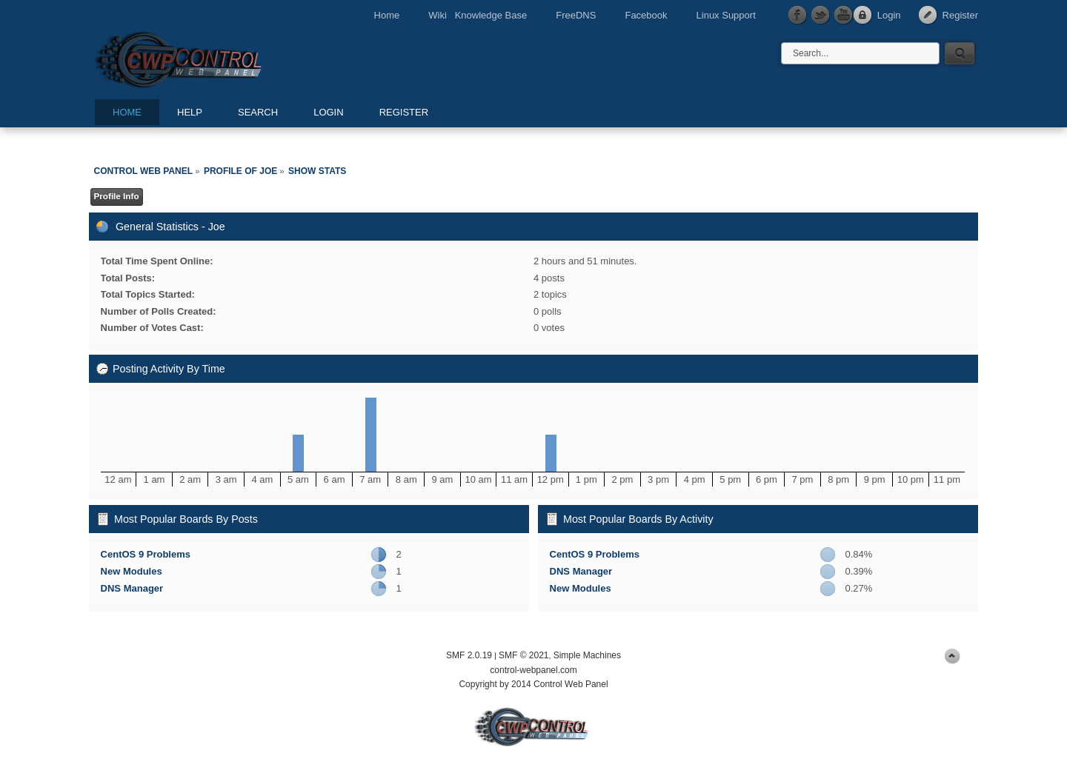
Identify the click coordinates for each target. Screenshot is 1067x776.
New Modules (131, 571)
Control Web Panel (211, 57)
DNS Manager (132, 588)
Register (960, 15)
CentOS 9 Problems (145, 554)
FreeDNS (576, 15)
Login (889, 15)
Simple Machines (587, 655)
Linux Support (726, 15)
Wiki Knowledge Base (477, 15)
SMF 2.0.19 (469, 655)
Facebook (646, 15)
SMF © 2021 (524, 655)
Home (387, 15)
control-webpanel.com (533, 670)
